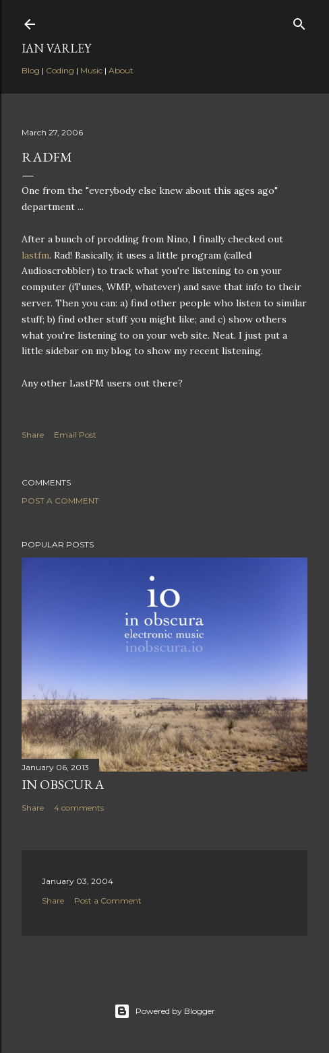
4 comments (79, 808)
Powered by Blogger (164, 1011)
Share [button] (33, 435)
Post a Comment (60, 501)
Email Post (75, 435)
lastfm (35, 255)
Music (91, 70)
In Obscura (63, 784)
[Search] (299, 21)
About (121, 70)
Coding (60, 70)
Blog (31, 70)
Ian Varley (56, 48)
